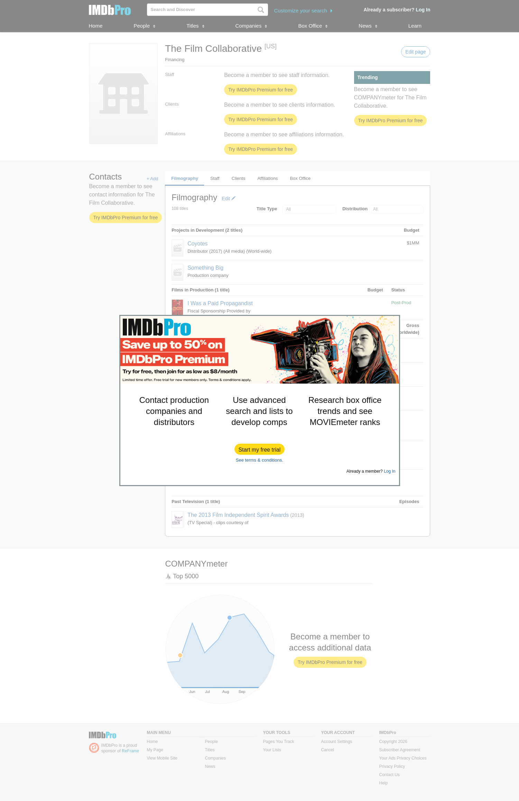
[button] (260, 449)
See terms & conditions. (259, 460)
